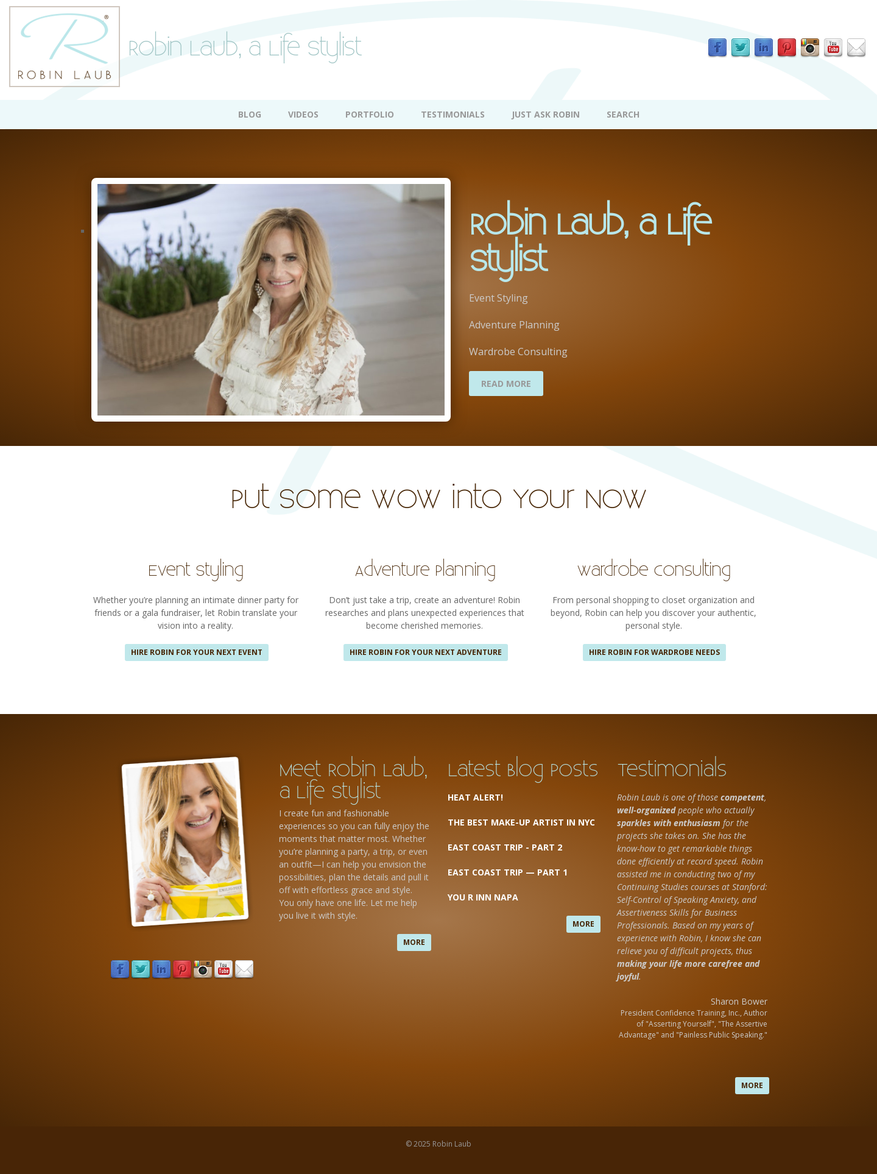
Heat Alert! (475, 797)
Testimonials (453, 114)
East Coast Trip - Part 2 (505, 847)
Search (623, 114)
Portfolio (369, 114)
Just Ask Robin (546, 114)
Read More (506, 383)
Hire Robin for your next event (196, 652)
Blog (249, 114)
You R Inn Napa (483, 897)
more (414, 942)
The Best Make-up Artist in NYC (521, 822)
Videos (303, 114)
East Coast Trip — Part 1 (509, 872)
